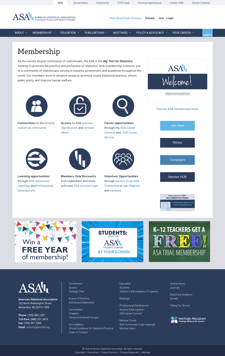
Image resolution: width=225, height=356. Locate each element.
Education (125, 283)
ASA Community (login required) (137, 324)
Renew (177, 142)
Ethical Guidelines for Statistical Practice (91, 328)
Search (207, 35)
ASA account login (86, 185)
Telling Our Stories (180, 305)
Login (169, 18)
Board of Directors (79, 298)
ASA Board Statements (81, 302)
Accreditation (76, 324)
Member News (128, 328)
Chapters (74, 313)
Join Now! (177, 125)
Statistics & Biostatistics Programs (139, 291)
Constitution (75, 283)
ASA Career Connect (131, 313)
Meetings (125, 298)
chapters (134, 185)
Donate (174, 298)
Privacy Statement (129, 352)
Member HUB (177, 177)
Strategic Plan (76, 291)
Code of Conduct (78, 332)
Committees (75, 309)
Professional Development (134, 305)
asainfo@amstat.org (38, 327)
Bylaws (73, 287)
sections (115, 190)
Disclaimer (93, 352)
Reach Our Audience (181, 294)
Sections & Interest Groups (83, 317)
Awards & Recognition (132, 309)
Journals (175, 287)
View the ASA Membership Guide (177, 109)
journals (87, 123)
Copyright (80, 352)
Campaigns (177, 159)
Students (124, 287)
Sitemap (145, 352)
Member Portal (128, 320)
